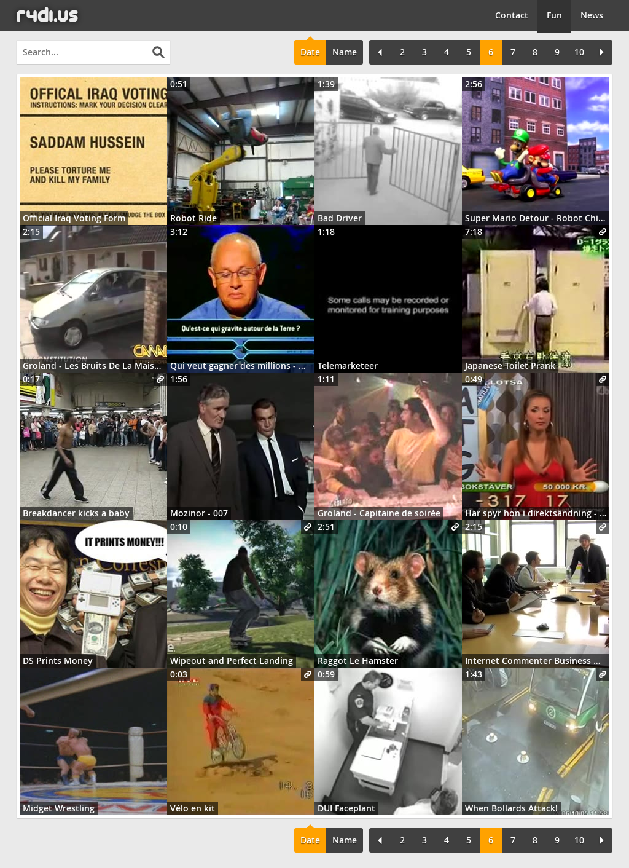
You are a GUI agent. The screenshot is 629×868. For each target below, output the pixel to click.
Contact (511, 15)
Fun (554, 15)
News (591, 15)
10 (579, 52)
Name (344, 52)
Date (310, 52)
